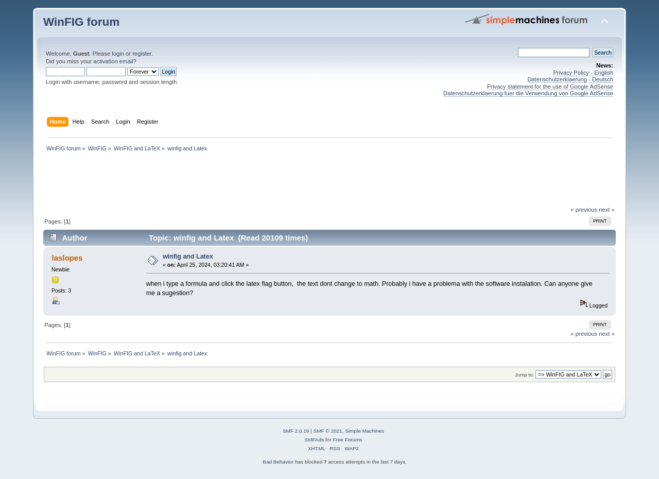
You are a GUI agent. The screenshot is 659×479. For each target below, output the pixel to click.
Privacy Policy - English (583, 73)
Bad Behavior (278, 462)
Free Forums (347, 439)
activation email (113, 61)
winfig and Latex (188, 256)
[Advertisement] (329, 182)
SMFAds (314, 439)
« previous (583, 210)
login (118, 53)
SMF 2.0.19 (296, 431)
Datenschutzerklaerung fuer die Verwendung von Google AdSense (528, 93)
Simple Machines (364, 431)
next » (607, 210)
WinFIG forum (81, 21)
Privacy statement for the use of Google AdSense (550, 86)
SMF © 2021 (328, 431)
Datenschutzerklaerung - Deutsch (571, 79)
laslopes (66, 257)
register (141, 53)
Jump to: (524, 375)
